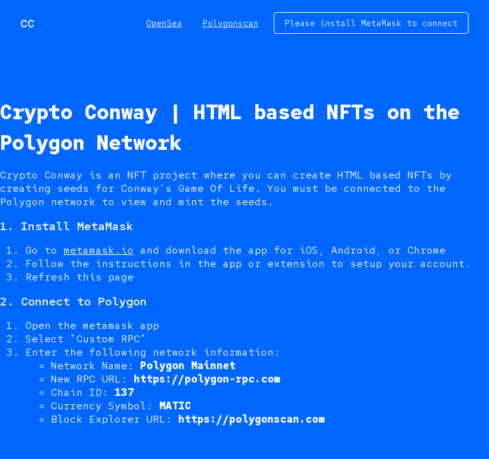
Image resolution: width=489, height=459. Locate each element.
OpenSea (164, 23)
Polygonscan (230, 23)
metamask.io (99, 250)
